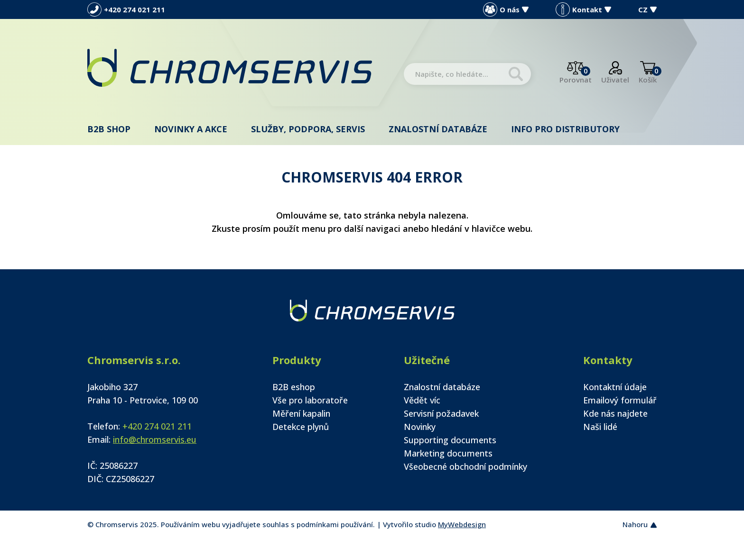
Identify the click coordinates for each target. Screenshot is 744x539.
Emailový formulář (620, 400)
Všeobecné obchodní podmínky (465, 466)
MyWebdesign (462, 524)
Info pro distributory (565, 129)
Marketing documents (448, 453)
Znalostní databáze (438, 129)
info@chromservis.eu (154, 439)
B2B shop (108, 129)
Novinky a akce (190, 129)
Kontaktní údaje (615, 387)
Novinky (420, 426)
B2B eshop (293, 387)
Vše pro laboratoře (310, 400)
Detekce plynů (300, 426)
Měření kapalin (301, 413)
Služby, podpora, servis (308, 129)
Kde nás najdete (615, 413)
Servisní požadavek (441, 413)
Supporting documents (450, 440)
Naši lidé (600, 426)
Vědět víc (422, 400)
